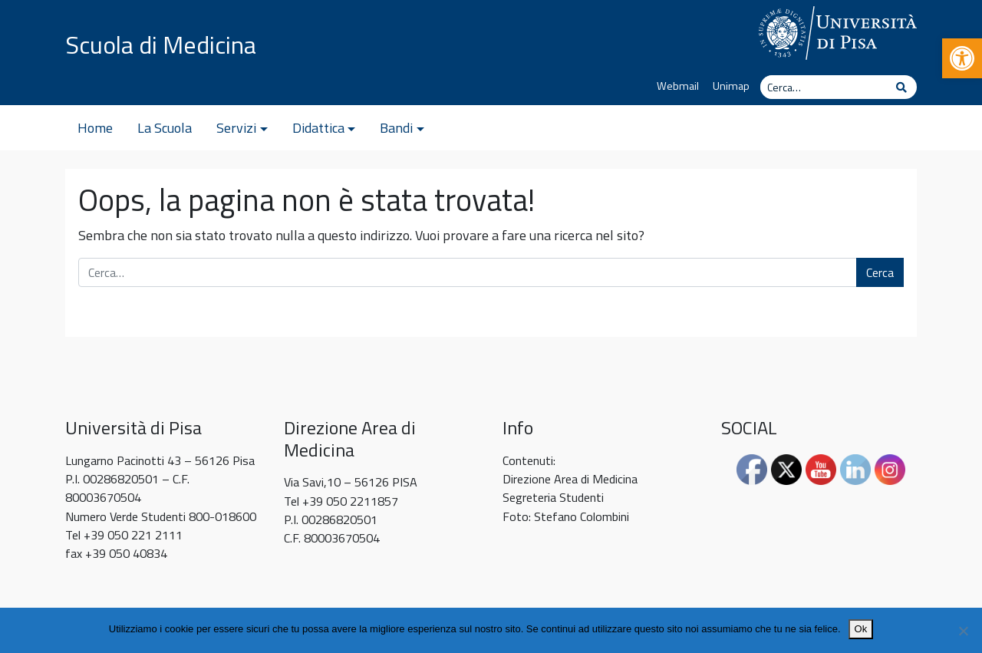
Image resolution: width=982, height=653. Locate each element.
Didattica (318, 127)
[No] (962, 630)
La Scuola (164, 127)
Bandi (396, 127)
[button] (962, 58)
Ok (861, 629)
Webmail (678, 86)
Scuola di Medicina (160, 44)
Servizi (236, 127)
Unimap (731, 86)
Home (95, 127)
